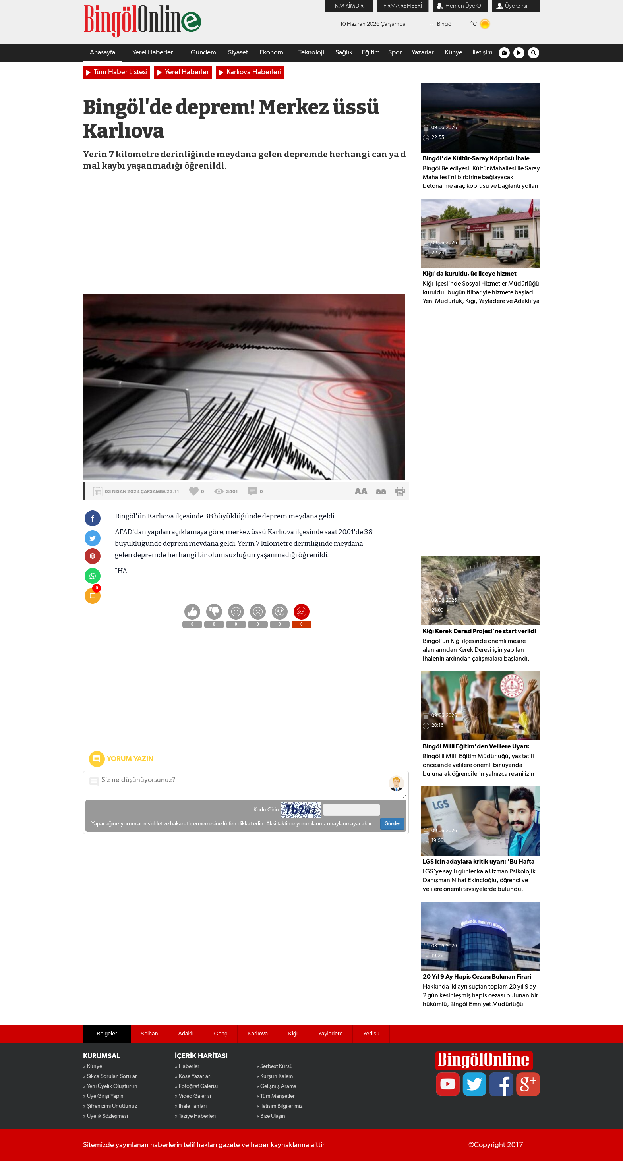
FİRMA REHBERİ (402, 6)
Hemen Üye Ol (463, 6)
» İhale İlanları (191, 1106)
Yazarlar (423, 52)
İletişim (482, 52)
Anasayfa (102, 52)
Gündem (203, 52)
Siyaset (238, 52)
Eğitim (371, 52)
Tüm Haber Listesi (120, 72)
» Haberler (187, 1066)
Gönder (392, 823)
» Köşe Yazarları (193, 1076)
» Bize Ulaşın (270, 1116)
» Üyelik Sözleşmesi (105, 1116)
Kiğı (293, 1033)
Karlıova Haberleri (253, 72)
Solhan (149, 1033)
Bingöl (445, 24)
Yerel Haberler (152, 52)
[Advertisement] (245, 234)
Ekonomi (272, 52)
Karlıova (258, 1033)
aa (381, 491)
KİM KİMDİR (349, 6)
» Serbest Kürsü (274, 1066)
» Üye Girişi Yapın (103, 1096)
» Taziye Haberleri (195, 1116)
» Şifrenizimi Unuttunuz (110, 1106)
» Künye (92, 1066)
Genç (220, 1033)
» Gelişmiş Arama (276, 1086)
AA (361, 491)
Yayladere (330, 1033)
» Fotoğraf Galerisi (196, 1086)
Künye (453, 52)
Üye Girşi (516, 6)
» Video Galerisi (193, 1096)
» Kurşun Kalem (274, 1076)
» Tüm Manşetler (275, 1096)
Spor (395, 52)
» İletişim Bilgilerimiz (279, 1106)
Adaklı (186, 1033)
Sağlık (343, 52)
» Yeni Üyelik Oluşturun (110, 1086)
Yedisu (371, 1033)
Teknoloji (311, 52)
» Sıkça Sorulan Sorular (110, 1076)
